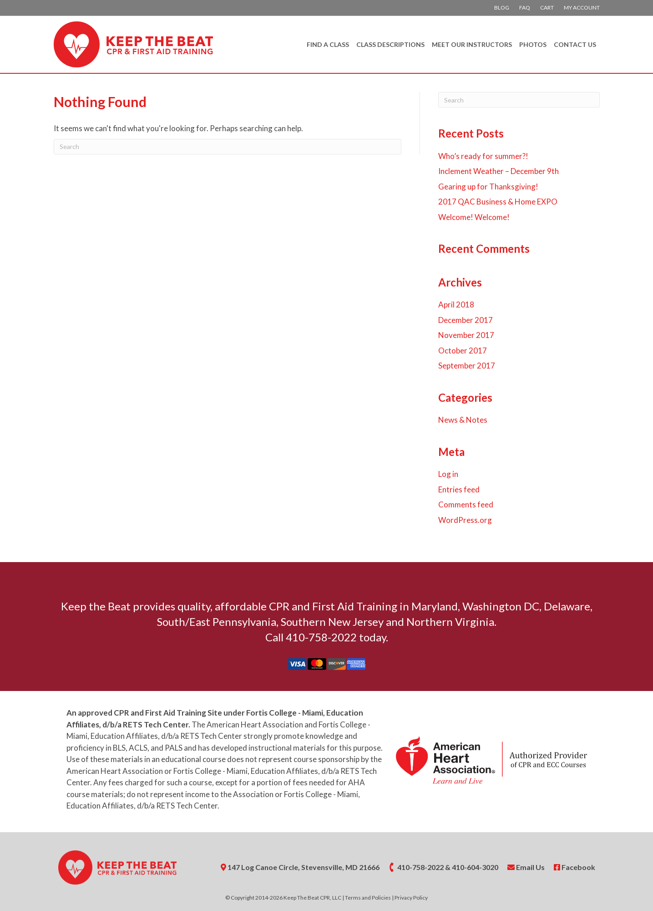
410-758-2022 (420, 867)
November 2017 (466, 335)
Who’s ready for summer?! (483, 156)
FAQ (524, 7)
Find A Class (328, 44)
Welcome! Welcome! (474, 217)
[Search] (227, 146)
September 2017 (466, 365)
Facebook (574, 867)
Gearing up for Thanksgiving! (488, 186)
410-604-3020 (475, 867)
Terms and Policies (368, 897)
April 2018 (456, 304)
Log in (448, 474)
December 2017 (465, 320)
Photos (533, 44)
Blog (501, 7)
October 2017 (462, 350)
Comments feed (465, 504)
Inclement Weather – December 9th (498, 171)
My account (582, 7)
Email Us (526, 867)
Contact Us (575, 44)
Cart (547, 7)
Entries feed (459, 489)
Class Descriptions (390, 44)
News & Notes (462, 420)
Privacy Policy (411, 897)
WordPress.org (465, 520)
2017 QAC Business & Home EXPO (497, 201)
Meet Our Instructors (472, 44)
